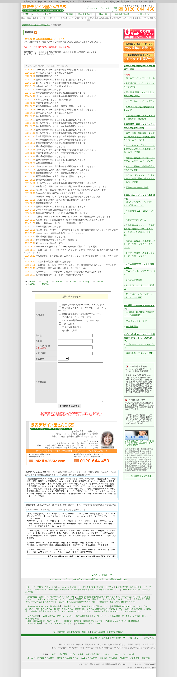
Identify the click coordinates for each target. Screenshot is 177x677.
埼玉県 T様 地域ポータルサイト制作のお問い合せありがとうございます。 (72, 190)
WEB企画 (101, 557)
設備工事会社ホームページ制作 (68, 499)
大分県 (144, 468)
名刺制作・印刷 (92, 550)
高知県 (140, 466)
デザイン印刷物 (34, 631)
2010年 (86, 282)
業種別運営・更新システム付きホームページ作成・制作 (51, 604)
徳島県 (134, 466)
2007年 (45, 284)
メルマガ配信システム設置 (55, 543)
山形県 (130, 451)
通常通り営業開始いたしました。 (51, 146)
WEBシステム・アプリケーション (57, 624)
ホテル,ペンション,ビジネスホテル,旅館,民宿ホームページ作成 (69, 609)
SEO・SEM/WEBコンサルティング (42, 629)
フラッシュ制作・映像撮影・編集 (67, 531)
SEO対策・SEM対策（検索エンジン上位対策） (84, 629)
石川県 (148, 457)
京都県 (146, 460)
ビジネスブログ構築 (77, 543)
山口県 (142, 464)
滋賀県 (136, 462)
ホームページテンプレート (44, 14)
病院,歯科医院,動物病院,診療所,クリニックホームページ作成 (105, 604)
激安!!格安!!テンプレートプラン (100, 595)
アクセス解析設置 (34, 543)
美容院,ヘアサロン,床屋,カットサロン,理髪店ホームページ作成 (102, 607)
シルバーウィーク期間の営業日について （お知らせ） (62, 233)
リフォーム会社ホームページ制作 (94, 491)
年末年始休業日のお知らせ (48, 203)
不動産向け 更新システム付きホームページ (117, 609)
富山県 (127, 460)
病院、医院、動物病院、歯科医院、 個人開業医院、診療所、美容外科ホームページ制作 (139, 136)
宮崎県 (130, 470)
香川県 (147, 466)
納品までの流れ (85, 14)
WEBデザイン (33, 529)
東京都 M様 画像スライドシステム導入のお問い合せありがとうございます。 (72, 186)
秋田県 (146, 449)
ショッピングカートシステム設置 (99, 541)
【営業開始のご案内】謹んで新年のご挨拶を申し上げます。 (64, 170)
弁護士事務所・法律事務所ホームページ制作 (51, 489)
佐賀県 (132, 468)
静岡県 (140, 455)
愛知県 (134, 455)
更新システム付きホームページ (51, 534)
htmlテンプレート (75, 521)
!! (138, 445)
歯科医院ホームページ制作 (67, 494)
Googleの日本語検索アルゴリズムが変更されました (60, 193)
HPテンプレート (59, 521)
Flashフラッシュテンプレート (96, 521)
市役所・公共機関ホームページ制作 (51, 501)
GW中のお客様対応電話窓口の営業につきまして (58, 210)
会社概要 (106, 646)
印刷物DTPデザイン (35, 550)
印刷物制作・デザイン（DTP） (140, 353)
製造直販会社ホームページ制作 (40, 499)
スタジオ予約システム (136, 220)
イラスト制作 (102, 553)
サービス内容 (66, 14)
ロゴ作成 (146, 666)
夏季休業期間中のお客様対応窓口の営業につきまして (61, 79)
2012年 (58, 282)
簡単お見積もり (122, 14)
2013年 (45, 282)
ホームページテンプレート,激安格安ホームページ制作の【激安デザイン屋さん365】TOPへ (89, 587)
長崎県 (138, 468)
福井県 (134, 460)
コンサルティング (59, 557)
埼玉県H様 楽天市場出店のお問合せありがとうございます (63, 268)
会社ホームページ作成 (124, 662)
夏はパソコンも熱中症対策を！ (50, 243)
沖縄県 (144, 470)
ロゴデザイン (78, 553)
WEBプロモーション (47, 560)
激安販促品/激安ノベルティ (97, 662)
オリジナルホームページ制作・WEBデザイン (52, 597)
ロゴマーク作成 (76, 662)
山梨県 (142, 457)
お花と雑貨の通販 (59, 662)
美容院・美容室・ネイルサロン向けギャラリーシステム (118, 619)
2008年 (31, 284)
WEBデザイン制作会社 (129, 666)
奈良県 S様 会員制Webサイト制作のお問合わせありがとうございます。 (71, 220)
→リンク (113, 11)
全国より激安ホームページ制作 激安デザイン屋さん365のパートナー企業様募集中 (139, 443)
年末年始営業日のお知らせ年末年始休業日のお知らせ (61, 126)
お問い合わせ (144, 14)
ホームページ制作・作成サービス (41, 595)
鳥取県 (136, 464)
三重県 (146, 455)
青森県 (134, 449)
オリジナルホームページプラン (140, 101)
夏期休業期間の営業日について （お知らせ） (57, 240)
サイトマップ (94, 8)
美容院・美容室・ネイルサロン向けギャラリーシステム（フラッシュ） (139, 244)
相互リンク (95, 646)
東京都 (142, 451)
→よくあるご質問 (109, 8)
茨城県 (142, 453)
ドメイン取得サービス (51, 541)
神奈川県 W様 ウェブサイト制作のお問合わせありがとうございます (69, 196)
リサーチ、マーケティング (38, 557)
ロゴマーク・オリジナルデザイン (59, 631)
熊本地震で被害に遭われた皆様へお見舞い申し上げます (62, 213)
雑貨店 (140, 607)
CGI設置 (79, 541)
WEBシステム (89, 538)
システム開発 (33, 538)
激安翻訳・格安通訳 (108, 666)
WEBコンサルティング (136, 321)
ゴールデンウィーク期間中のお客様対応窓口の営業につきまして (66, 69)
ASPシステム (75, 538)
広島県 (130, 464)
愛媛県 (127, 466)
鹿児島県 (137, 470)
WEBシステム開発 (89, 666)
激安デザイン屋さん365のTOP (36, 24)
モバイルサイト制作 (42, 531)
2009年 (99, 282)
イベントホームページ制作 (91, 494)
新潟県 (130, 457)
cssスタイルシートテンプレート (61, 524)
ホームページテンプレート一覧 (140, 78)
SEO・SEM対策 (89, 557)
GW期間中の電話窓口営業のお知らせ (53, 261)
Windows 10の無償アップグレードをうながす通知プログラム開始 (66, 246)
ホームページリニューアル (86, 529)
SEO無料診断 (132, 326)
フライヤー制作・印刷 (55, 550)
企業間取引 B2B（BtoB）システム (126, 614)
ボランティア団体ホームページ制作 (63, 491)
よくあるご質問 (98, 640)
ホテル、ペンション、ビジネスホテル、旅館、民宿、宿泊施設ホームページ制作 (139, 178)
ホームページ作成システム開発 (40, 666)
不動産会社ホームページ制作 (39, 486)
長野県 (136, 457)
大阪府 (140, 460)
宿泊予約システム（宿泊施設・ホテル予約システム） (85, 614)
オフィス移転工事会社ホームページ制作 (97, 496)
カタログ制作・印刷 (44, 553)
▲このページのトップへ (102, 583)
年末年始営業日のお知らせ (48, 76)
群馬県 (148, 453)
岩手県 (140, 449)
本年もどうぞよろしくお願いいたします (54, 73)
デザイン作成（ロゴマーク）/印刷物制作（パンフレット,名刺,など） (139, 337)
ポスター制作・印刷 (75, 550)
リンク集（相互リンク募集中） (139, 476)
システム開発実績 (134, 280)
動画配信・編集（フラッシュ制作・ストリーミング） (96, 597)
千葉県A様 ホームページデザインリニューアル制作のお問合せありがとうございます (76, 265)
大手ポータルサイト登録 (68, 560)
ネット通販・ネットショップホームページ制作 (75, 486)
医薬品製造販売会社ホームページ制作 (89, 489)
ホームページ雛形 (84, 524)
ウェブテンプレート (102, 524)
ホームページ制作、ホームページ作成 (56, 529)
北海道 (127, 449)
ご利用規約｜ (117, 646)
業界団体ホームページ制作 (79, 501)
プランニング (74, 557)
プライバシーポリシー (132, 646)
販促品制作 (90, 553)
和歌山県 (143, 462)
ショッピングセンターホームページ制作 (61, 496)
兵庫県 (130, 462)
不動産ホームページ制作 (137, 187)
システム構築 (48, 538)
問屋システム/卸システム (67, 666)
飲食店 (134, 607)
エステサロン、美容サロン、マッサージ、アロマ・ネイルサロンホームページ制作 (139, 148)
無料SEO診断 (86, 560)
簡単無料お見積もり (115, 640)
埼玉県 (130, 453)
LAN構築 (100, 538)
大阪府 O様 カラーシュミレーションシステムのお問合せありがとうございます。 (74, 216)
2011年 (72, 282)
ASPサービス (68, 541)
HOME (26, 14)
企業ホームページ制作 (102, 501)
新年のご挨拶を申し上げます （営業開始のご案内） (61, 223)
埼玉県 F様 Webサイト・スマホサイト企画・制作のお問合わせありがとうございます (77, 230)
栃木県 (127, 455)
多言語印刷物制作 (62, 553)
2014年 (31, 282)
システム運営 (61, 538)
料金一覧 (103, 14)
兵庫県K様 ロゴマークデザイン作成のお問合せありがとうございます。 (70, 272)
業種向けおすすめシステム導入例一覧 (43, 614)
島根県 (148, 464)
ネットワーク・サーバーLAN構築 (105, 624)
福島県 (136, 451)
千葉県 (136, 453)
